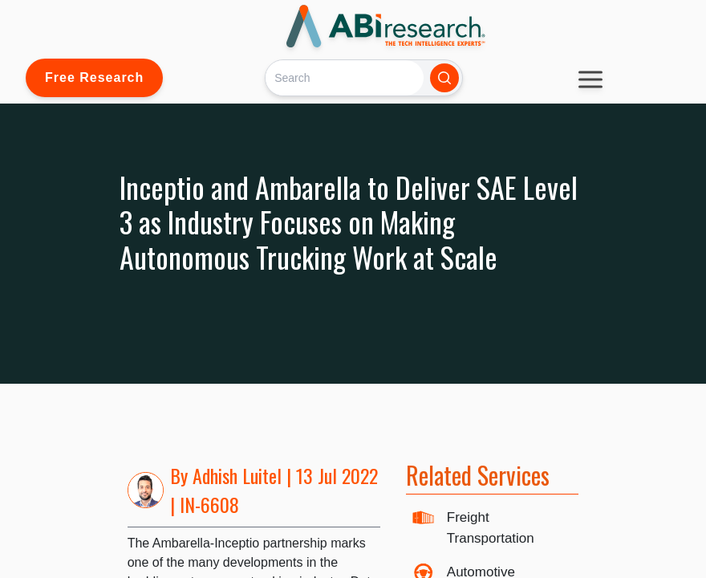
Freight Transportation (490, 528)
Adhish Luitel (237, 475)
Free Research (94, 77)
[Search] (345, 77)
